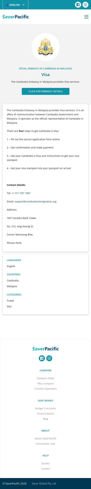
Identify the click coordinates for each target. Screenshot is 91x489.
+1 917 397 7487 (21, 193)
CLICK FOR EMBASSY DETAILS (46, 91)
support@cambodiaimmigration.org (35, 201)
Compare (46, 370)
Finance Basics (45, 413)
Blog (45, 418)
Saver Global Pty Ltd (44, 483)
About (45, 430)
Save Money (45, 400)
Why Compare (45, 383)
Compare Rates (45, 378)
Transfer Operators (45, 388)
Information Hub (45, 443)
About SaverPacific (45, 438)
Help (45, 455)
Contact (45, 468)
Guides (45, 463)
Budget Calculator (45, 408)
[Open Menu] (86, 16)
